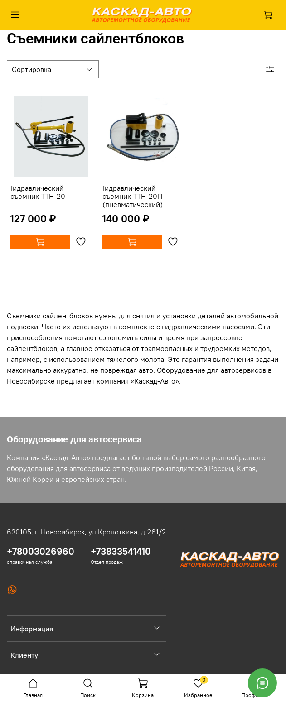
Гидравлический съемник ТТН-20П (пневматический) (132, 196)
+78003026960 (40, 551)
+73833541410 (121, 551)
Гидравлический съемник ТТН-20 (37, 192)
